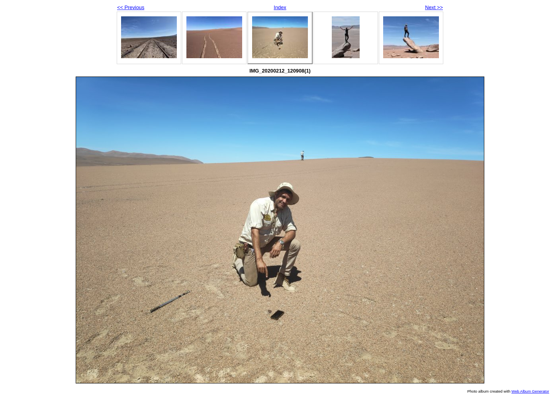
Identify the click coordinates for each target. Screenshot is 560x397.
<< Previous (130, 7)
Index (280, 7)
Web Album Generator (530, 391)
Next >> (434, 7)
